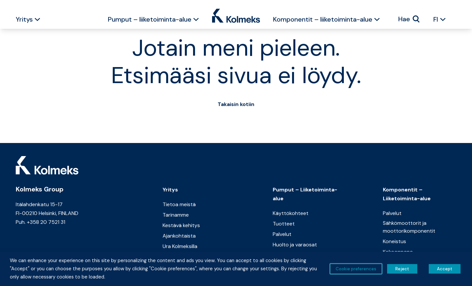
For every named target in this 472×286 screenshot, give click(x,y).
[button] (37, 20)
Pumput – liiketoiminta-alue (149, 19)
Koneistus (394, 241)
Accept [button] (444, 269)
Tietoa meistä (179, 204)
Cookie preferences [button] (356, 269)
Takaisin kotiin (236, 104)
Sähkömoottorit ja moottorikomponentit (409, 227)
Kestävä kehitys (181, 225)
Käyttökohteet (290, 213)
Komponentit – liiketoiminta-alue (322, 19)
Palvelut (282, 234)
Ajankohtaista (179, 235)
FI (435, 19)
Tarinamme (176, 214)
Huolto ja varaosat (295, 244)
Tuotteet (284, 223)
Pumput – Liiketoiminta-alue (305, 194)
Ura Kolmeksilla (180, 246)
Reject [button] (402, 269)
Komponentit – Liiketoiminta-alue (407, 194)
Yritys (24, 19)
